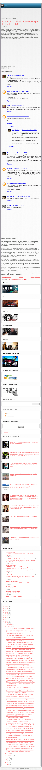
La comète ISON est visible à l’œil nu (16, 692)
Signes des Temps (11, 565)
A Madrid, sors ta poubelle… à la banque (17, 733)
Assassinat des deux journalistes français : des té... (19, 742)
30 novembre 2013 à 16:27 (18, 105)
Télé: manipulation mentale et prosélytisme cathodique (20, 682)
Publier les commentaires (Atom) (18, 279)
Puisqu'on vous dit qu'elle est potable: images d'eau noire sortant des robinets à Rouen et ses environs (23, 527)
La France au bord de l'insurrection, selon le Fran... (19, 732)
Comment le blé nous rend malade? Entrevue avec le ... (21, 703)
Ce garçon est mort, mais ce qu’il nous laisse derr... (19, 631)
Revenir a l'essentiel (11, 737)
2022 (6, 606)
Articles (7, 413)
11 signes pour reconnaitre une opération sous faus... (20, 644)
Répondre (9, 86)
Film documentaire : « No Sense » (15, 674)
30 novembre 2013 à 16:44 (24, 152)
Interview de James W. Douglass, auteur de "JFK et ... (20, 673)
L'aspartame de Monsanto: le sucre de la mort (18, 646)
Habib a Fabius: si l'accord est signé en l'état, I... (19, 714)
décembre (9, 624)
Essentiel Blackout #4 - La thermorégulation (17, 664)
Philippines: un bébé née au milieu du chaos (17, 716)
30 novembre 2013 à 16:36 (21, 116)
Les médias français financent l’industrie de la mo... (19, 705)
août (8, 757)
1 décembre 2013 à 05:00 (19, 168)
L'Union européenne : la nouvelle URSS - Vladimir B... (20, 701)
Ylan (8, 75)
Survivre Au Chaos (11, 586)
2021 (6, 608)
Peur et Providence (11, 588)
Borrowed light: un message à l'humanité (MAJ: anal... (20, 725)
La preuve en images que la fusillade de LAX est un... (20, 744)
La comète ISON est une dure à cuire (16, 637)
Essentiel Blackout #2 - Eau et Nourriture (17, 721)
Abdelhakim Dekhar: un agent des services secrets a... (20, 662)
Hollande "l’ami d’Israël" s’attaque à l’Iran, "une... (19, 680)
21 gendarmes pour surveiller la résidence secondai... (20, 723)
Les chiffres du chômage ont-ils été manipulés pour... (20, 635)
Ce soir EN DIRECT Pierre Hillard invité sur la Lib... (19, 642)
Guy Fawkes (15, 130)
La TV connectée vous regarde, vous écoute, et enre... (20, 667)
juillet (8, 759)
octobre (9, 753)
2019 (6, 612)
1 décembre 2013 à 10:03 (19, 183)
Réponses (11, 126)
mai (8, 762)
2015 (6, 619)
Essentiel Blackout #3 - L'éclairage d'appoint (17, 696)
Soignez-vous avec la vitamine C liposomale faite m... (20, 739)
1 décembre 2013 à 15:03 (18, 205)
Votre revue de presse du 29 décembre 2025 (17, 583)
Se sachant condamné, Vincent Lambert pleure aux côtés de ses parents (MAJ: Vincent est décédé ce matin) (23, 465)
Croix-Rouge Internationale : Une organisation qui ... (20, 698)
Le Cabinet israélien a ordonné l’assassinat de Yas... (20, 683)
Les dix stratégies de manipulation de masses (18, 655)
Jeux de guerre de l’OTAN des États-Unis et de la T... (20, 726)
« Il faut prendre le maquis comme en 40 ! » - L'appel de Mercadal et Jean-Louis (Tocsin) (20, 561)
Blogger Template (15, 768)
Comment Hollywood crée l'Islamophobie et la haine (20, 748)
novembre (9, 626)
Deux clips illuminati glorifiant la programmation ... (19, 671)
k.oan (8, 105)
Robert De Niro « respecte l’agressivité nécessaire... (20, 639)
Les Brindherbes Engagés (13, 591)
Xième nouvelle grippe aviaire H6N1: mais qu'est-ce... (20, 691)
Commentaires (9, 416)
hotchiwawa (10, 91)
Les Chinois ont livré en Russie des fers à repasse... (20, 657)
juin (8, 760)
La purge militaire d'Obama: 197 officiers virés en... (19, 735)
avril (8, 764)
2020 (6, 610)
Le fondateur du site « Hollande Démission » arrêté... (20, 694)
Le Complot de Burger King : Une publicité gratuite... (20, 741)
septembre (10, 755)
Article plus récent (6, 277)
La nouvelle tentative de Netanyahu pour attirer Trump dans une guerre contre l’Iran (20, 577)
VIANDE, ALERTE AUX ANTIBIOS (15, 640)
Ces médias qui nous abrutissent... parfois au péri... (19, 699)
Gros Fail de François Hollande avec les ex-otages (19, 728)
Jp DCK (9, 205)
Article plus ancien (35, 277)
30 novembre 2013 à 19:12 (29, 130)
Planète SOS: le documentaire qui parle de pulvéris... (20, 651)
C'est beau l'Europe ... (12, 685)
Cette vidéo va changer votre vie (14, 633)
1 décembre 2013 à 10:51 (23, 196)
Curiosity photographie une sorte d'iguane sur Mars (19, 719)
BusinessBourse (10, 552)
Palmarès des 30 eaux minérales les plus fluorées (19, 658)
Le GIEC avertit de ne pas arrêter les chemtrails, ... (19, 649)
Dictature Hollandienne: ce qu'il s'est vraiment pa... (19, 708)
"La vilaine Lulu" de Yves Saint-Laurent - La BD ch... (20, 678)
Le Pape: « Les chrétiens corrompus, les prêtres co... (20, 707)
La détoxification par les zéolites (14, 717)
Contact (6, 432)
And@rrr (9, 183)
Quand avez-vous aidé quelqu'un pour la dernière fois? (20, 630)
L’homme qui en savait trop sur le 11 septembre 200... (20, 648)
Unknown (9, 168)
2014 (6, 621)
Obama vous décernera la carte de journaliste (18, 751)
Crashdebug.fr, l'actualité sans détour (16, 558)
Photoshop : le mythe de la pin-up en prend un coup (20, 750)
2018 (6, 614)
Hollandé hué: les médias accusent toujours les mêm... (20, 712)
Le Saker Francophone (12, 575)
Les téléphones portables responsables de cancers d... (20, 746)
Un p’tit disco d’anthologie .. (13, 593)
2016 (6, 617)
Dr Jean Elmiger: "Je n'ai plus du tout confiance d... (19, 653)
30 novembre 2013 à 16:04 (17, 75)
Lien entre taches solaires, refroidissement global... (19, 676)
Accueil (21, 277)
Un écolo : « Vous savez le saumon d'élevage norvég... (20, 710)
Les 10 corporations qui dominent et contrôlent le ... (19, 666)
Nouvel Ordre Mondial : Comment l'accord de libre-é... (20, 660)
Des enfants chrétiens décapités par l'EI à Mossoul (23, 516)
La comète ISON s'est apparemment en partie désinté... (20, 628)
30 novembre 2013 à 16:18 (21, 91)
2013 (6, 623)
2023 (6, 605)
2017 (6, 615)
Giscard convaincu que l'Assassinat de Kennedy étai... (20, 669)
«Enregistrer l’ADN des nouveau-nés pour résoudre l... (20, 689)
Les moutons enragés (12, 581)
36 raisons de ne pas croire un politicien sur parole (19, 730)
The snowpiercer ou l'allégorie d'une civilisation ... (19, 687)
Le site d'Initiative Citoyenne (14, 596)
